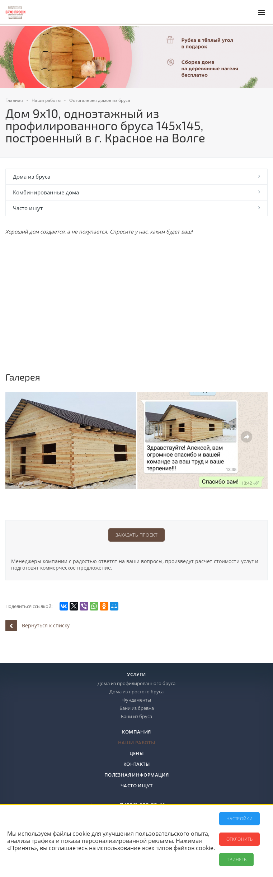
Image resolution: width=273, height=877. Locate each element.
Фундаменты (136, 700)
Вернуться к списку (37, 625)
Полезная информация (136, 775)
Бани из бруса (136, 716)
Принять (236, 860)
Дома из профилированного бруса (136, 683)
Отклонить (239, 839)
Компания (136, 732)
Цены (137, 753)
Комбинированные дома (46, 192)
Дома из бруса (31, 176)
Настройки (239, 819)
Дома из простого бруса (136, 691)
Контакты (136, 764)
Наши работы (136, 742)
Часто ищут (28, 208)
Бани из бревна (136, 708)
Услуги (136, 674)
